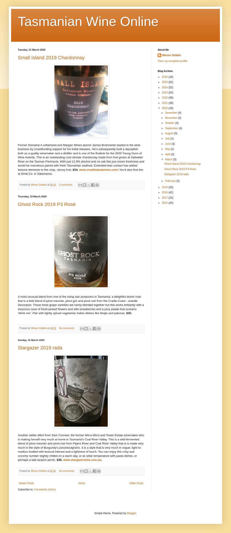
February (170, 180)
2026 (165, 77)
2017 (165, 197)
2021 (165, 103)
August (169, 133)
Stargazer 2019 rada (40, 348)
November (171, 117)
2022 (165, 97)
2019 (165, 187)
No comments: (67, 328)
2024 (165, 87)
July (168, 138)
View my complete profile (172, 61)
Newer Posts (26, 483)
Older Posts (136, 483)
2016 (165, 202)
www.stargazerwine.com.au (82, 460)
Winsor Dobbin (171, 55)
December (171, 112)
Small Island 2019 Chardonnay (51, 57)
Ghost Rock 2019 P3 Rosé (47, 204)
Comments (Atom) (45, 489)
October (170, 123)
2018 (165, 192)
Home (81, 483)
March (169, 159)
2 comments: (66, 184)
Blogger (131, 513)
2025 (165, 82)
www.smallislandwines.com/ (98, 169)
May (168, 149)
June (168, 143)
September (172, 128)
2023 (165, 92)
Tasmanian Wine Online (88, 21)
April (168, 154)
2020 (165, 108)
